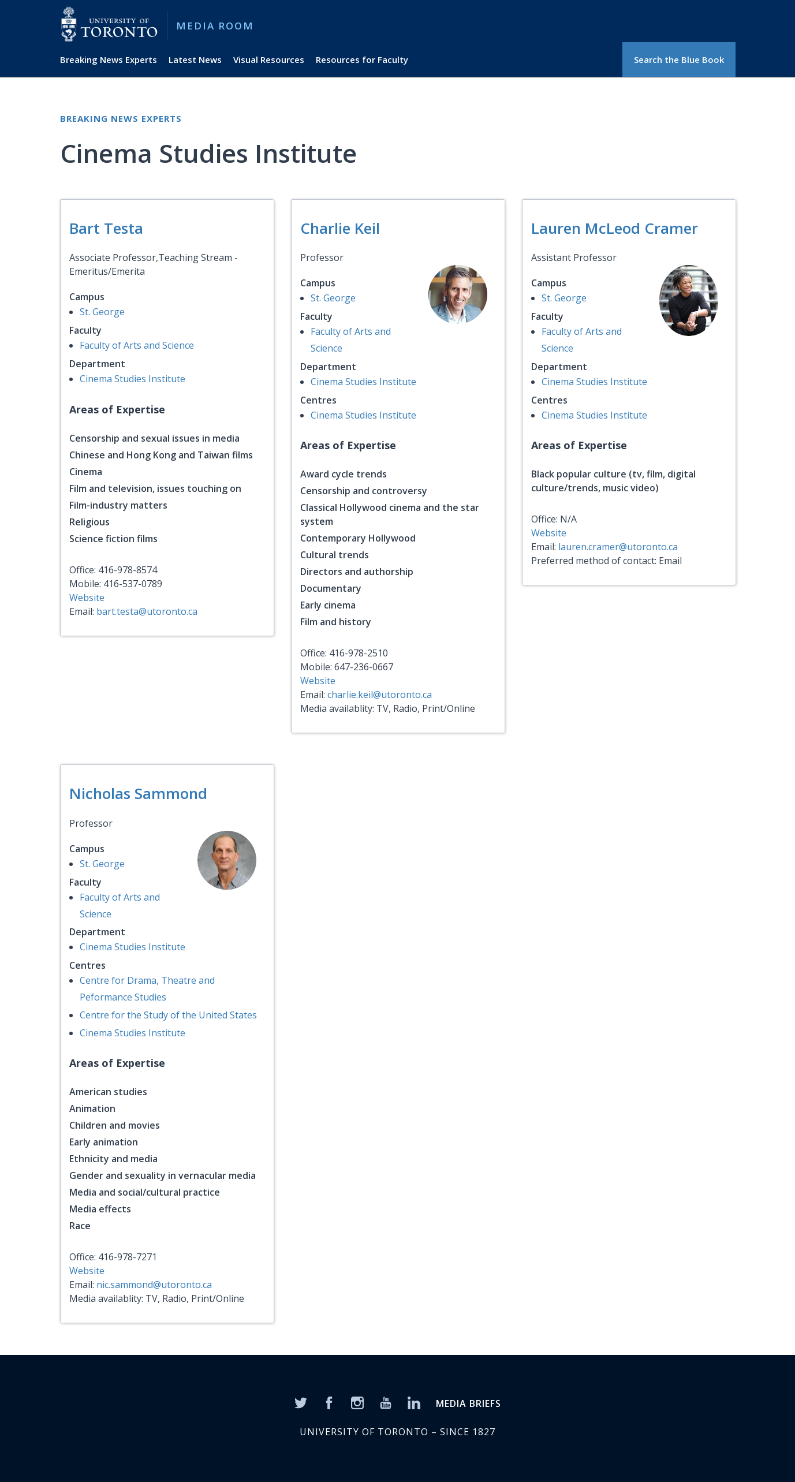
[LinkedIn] (414, 1402)
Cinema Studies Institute (132, 378)
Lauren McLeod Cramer (614, 228)
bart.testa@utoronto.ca (146, 611)
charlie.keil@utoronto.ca (379, 694)
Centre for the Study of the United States (168, 1015)
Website (86, 597)
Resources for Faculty (362, 59)
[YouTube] (386, 1402)
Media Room (215, 25)
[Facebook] (329, 1402)
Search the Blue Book (679, 59)
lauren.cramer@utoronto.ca (618, 546)
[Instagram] (357, 1402)
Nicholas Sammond (138, 793)
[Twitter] (301, 1402)
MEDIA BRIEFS (468, 1403)
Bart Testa (106, 228)
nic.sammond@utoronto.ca (154, 1284)
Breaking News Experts (108, 59)
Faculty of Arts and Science (137, 345)
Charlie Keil (340, 228)
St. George (102, 311)
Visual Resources (268, 59)
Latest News (195, 59)
